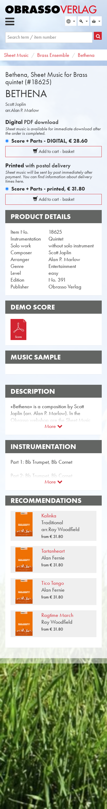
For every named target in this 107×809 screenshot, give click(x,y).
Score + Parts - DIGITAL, (49, 140)
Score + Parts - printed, (48, 188)
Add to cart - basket (53, 151)
